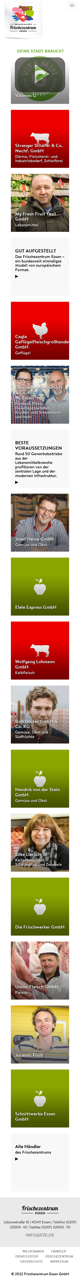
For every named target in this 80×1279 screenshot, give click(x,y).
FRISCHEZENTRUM (59, 1256)
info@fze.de (40, 1235)
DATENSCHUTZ (31, 1261)
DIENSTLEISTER (26, 1256)
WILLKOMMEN (33, 1251)
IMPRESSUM (59, 1261)
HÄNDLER (58, 1251)
